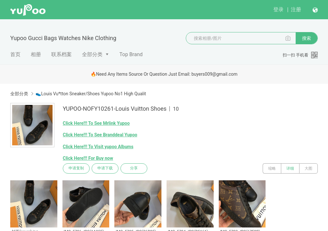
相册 (36, 54)
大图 (308, 168)
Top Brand (131, 54)
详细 (290, 168)
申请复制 (76, 168)
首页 (15, 54)
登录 (278, 9)
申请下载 (105, 168)
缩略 (272, 168)
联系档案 (61, 54)
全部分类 (92, 54)
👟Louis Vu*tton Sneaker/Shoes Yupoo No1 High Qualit (91, 93)
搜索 (306, 38)
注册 (296, 9)
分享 (134, 168)
